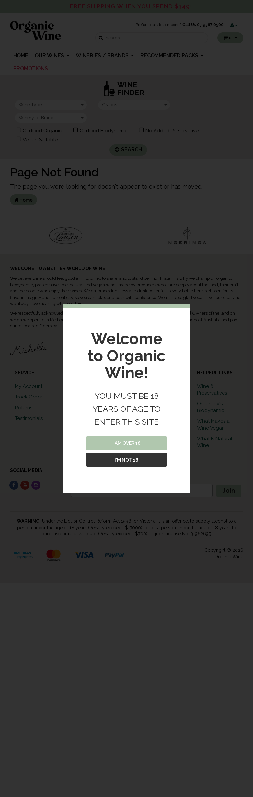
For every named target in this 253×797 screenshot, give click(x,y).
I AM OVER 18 (126, 443)
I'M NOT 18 (126, 460)
